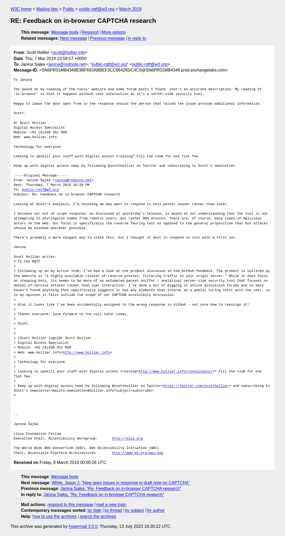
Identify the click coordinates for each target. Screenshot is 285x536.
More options (114, 32)
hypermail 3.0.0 (83, 526)
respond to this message (70, 504)
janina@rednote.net (67, 64)
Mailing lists (47, 9)
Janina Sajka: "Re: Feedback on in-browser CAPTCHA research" (120, 488)
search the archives (98, 516)
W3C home (21, 9)
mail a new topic (111, 504)
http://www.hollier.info (86, 352)
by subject (134, 510)
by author (156, 510)
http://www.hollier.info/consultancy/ (176, 371)
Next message (73, 38)
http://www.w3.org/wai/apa (137, 453)
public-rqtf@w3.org (97, 9)
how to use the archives (55, 516)
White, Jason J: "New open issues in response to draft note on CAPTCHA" (121, 483)
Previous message (107, 38)
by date (94, 510)
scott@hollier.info (69, 52)
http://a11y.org (127, 438)
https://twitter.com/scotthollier (196, 386)
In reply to (137, 38)
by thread (113, 510)
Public (68, 9)
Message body (65, 32)
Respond (90, 32)
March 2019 (130, 9)
